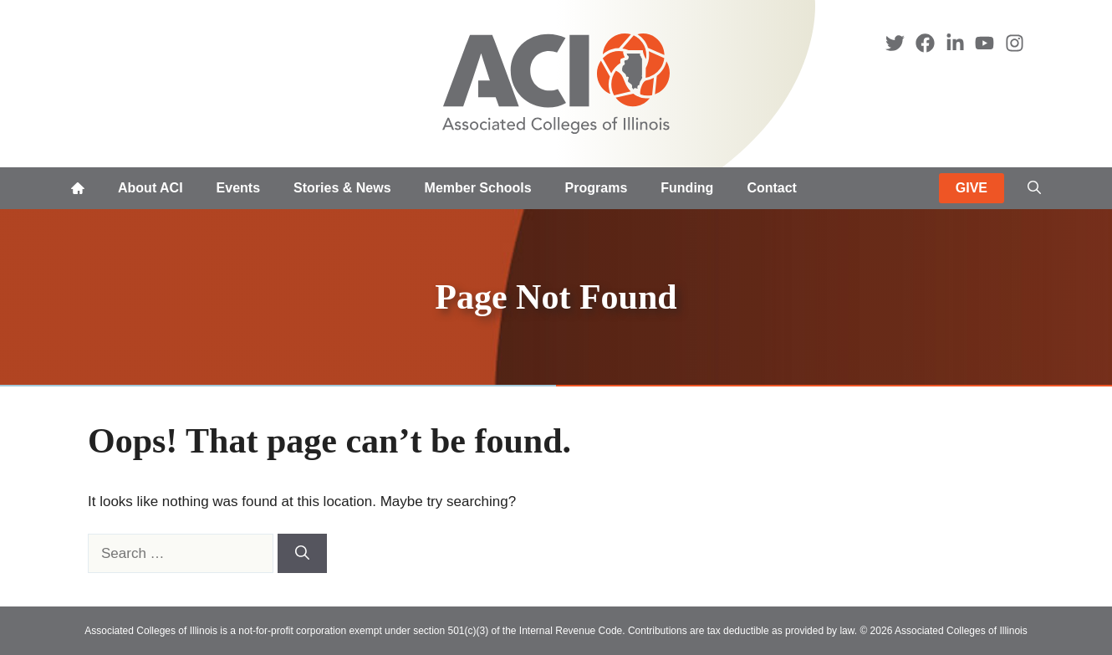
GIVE (971, 188)
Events (238, 188)
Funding (687, 188)
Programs (596, 188)
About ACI (150, 188)
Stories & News (341, 188)
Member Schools (478, 188)
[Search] (302, 554)
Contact (772, 188)
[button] (1034, 188)
